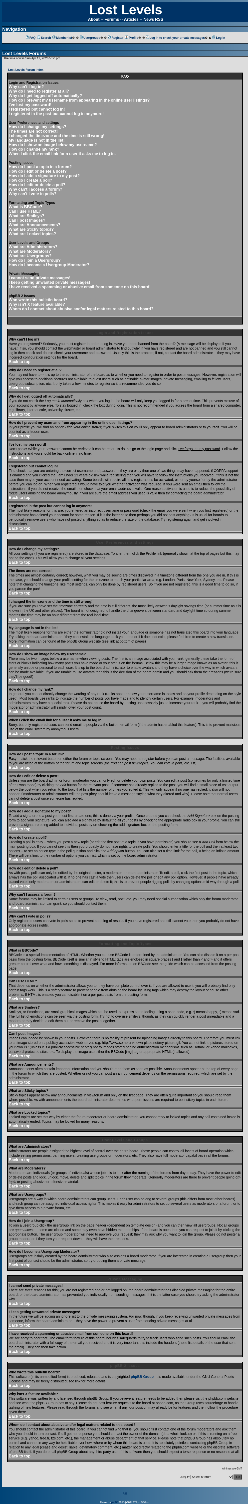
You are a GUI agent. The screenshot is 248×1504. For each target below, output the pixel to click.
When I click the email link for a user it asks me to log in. (62, 154)
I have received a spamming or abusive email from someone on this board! (80, 287)
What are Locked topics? (32, 234)
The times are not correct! (33, 131)
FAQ (31, 38)
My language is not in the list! (37, 140)
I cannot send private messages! (39, 278)
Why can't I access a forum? (35, 189)
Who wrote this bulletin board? (38, 300)
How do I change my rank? (34, 149)
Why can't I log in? (26, 87)
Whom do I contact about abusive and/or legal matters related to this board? (81, 309)
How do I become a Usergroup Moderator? (49, 265)
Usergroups (90, 38)
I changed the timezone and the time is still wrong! (56, 136)
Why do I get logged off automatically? (45, 96)
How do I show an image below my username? (53, 145)
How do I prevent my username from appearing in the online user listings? (79, 100)
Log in (218, 38)
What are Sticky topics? (31, 229)
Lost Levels (125, 9)
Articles (131, 19)
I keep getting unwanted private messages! (49, 282)
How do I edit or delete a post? (38, 171)
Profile (131, 38)
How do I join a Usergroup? (35, 260)
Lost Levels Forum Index (25, 70)
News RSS (153, 19)
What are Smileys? (26, 216)
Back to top (19, 362)
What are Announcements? (34, 225)
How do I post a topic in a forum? (40, 167)
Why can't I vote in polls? (32, 194)
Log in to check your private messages (175, 38)
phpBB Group (142, 1377)
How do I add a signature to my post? (44, 176)
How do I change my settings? (37, 127)
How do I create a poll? (30, 180)
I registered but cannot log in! (37, 109)
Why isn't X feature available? (37, 304)
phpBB (114, 1502)
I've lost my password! (30, 105)
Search (44, 38)
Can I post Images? (27, 220)
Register (115, 38)
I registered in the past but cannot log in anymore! (56, 114)
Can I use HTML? (25, 211)
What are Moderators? (30, 251)
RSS (125, 1493)
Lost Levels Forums (24, 53)
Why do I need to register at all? (39, 91)
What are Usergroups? (30, 256)
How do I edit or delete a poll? (37, 185)
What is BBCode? (25, 207)
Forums (111, 19)
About (93, 19)
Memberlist (62, 38)
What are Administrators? (33, 247)
